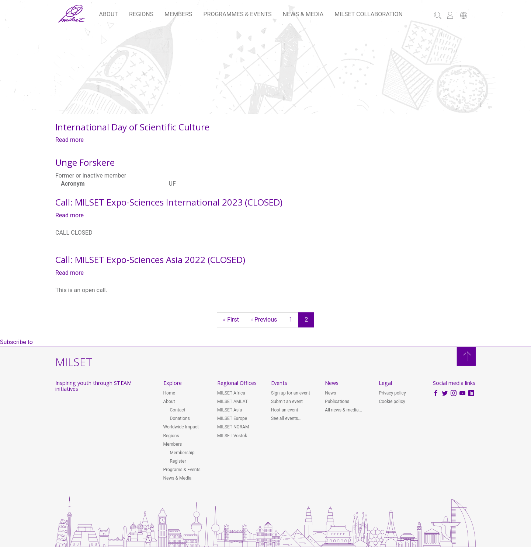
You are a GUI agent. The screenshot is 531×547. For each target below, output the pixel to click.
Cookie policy (392, 401)
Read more (69, 139)
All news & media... (343, 410)
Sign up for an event (290, 393)
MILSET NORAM (233, 426)
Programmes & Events (238, 14)
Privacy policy (392, 393)
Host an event (284, 410)
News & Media (303, 14)
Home (169, 393)
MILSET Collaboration (368, 14)
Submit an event (287, 401)
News (330, 393)
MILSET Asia (229, 410)
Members (178, 14)
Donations (180, 418)
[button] (463, 16)
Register (178, 461)
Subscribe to (16, 342)
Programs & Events (182, 469)
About (108, 14)
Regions (141, 14)
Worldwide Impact (181, 426)
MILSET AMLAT (232, 401)
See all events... (286, 418)
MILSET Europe (232, 418)
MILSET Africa (231, 393)
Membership (182, 452)
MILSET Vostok (232, 435)
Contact (177, 410)
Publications (337, 401)
